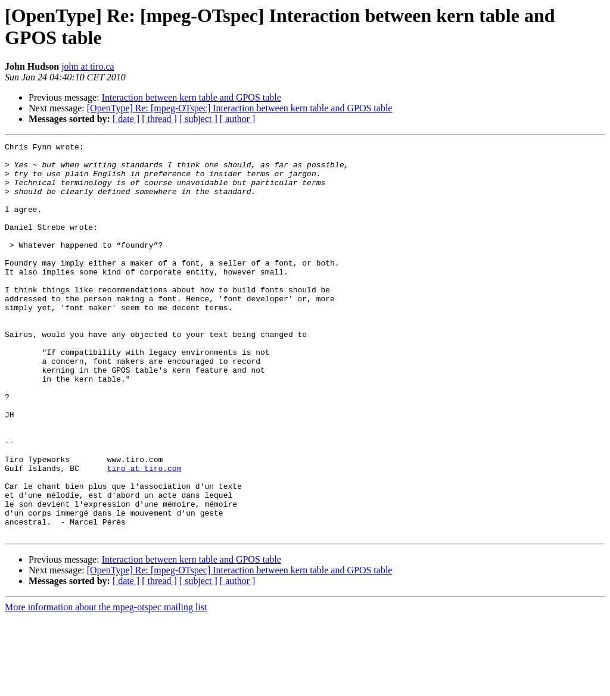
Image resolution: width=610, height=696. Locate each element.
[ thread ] (159, 119)
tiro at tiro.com (144, 534)
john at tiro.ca (87, 66)
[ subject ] (198, 119)
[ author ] (238, 119)
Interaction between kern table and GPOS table (191, 97)
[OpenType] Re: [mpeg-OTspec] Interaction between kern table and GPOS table (240, 108)
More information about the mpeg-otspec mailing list (106, 686)
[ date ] (126, 119)
